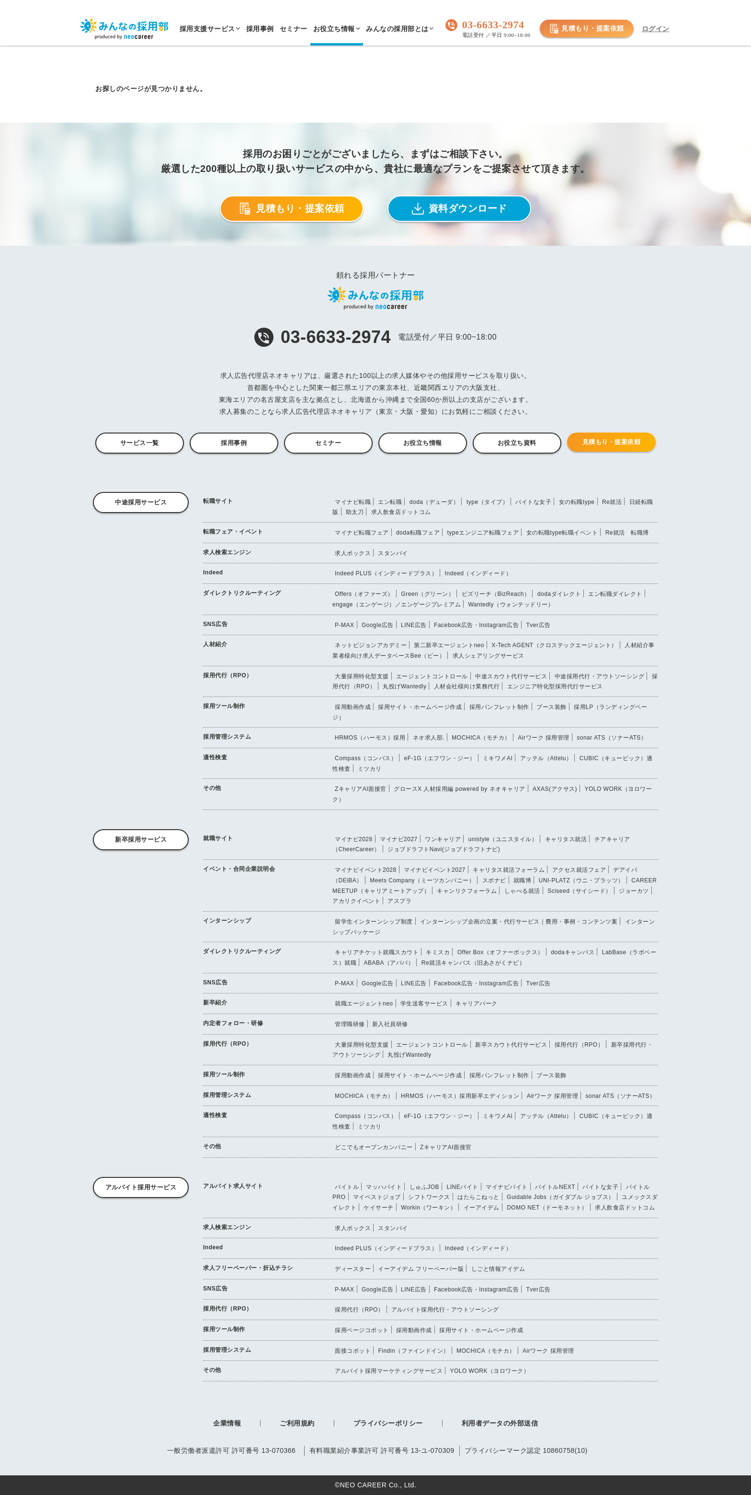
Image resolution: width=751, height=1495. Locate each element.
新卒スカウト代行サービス (511, 1044)
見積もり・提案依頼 (586, 29)
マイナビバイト (507, 1187)
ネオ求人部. (428, 737)
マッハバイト (384, 1187)
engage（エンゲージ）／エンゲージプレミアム (396, 604)
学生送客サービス (424, 1003)
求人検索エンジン (227, 552)
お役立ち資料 (517, 442)
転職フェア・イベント (233, 531)
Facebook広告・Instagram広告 (476, 625)
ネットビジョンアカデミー (371, 645)
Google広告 (378, 625)
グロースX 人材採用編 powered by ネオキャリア (459, 789)
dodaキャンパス (572, 952)
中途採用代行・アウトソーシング (600, 676)
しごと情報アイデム (498, 1269)
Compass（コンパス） (366, 758)
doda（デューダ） (434, 502)
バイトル (347, 1187)
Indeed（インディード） (478, 573)
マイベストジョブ (377, 1197)
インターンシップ (227, 920)
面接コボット (353, 1350)
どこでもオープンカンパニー (374, 1147)
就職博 (522, 880)
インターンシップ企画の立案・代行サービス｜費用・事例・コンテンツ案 (519, 921)
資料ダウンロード (459, 209)
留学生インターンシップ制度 (374, 921)
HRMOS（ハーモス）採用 (370, 737)
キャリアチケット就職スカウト (377, 952)
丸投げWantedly (404, 686)
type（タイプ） (487, 502)
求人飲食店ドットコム (401, 512)
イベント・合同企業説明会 (239, 869)
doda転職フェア (418, 532)
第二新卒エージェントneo (449, 645)
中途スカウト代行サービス (511, 676)
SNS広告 (215, 624)
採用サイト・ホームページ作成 (420, 707)
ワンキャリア (443, 839)
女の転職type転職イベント (562, 532)
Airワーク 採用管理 (543, 737)
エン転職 (390, 502)
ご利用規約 (297, 1423)
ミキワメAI (497, 758)
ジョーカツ (634, 891)
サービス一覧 (139, 442)
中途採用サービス (141, 502)
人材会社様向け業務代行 (467, 686)
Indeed (213, 572)
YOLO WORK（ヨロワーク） (489, 1371)
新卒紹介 (215, 1002)
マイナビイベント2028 (366, 870)
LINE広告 (414, 625)
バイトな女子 (533, 502)
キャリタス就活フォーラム (509, 870)
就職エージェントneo (364, 1003)
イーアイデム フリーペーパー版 (421, 1269)
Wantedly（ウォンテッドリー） (511, 604)
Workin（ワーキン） (428, 1207)
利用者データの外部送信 (500, 1423)
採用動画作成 (353, 707)
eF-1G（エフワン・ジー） (440, 758)
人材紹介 (215, 644)
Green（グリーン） (427, 594)
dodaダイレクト (559, 594)
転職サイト (218, 501)
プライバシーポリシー (388, 1423)
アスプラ (399, 901)
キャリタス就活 (566, 839)
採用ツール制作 (224, 706)
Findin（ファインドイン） (413, 1350)
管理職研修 (350, 1024)
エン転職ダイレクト (615, 594)
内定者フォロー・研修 (233, 1023)
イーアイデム (482, 1207)
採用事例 (234, 442)
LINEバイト (462, 1187)
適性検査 (215, 757)
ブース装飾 (551, 707)
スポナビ (494, 880)
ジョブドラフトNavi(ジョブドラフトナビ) (443, 849)
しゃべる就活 (522, 891)
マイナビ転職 (353, 502)
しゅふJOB (424, 1187)
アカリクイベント (356, 901)
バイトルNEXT (555, 1187)
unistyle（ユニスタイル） (503, 839)
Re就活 (612, 502)
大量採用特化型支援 (362, 676)
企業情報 (227, 1423)
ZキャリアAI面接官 (361, 789)
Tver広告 (538, 625)
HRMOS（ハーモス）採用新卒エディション (460, 1096)
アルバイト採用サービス (141, 1187)
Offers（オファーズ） (364, 594)
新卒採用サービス (141, 839)
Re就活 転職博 (627, 532)
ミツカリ (370, 768)
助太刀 (355, 512)
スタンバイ (393, 553)
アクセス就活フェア (579, 870)
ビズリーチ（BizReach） (496, 594)
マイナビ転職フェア (362, 532)
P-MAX (344, 625)
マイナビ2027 (399, 839)
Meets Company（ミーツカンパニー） (422, 880)
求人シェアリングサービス (488, 655)
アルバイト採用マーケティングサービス (389, 1371)
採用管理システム (227, 736)
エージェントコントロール (432, 676)
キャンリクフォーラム (467, 891)
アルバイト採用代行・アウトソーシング (445, 1309)
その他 (212, 788)
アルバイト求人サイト (233, 1186)
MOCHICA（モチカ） (481, 737)
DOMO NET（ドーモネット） (547, 1207)
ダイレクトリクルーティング (242, 593)
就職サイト (218, 838)
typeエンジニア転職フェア (483, 532)
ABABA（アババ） (389, 962)
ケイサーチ (379, 1207)
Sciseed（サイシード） (579, 891)
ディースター (353, 1269)
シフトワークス (429, 1197)
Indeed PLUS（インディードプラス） (386, 573)
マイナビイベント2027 (435, 870)
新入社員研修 (390, 1024)
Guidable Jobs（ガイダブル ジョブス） (560, 1197)
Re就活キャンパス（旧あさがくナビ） (473, 962)
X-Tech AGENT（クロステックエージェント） (554, 645)
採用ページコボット (362, 1330)
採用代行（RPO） (227, 675)
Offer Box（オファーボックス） (500, 952)
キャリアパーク (476, 1003)
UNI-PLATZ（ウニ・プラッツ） (581, 880)
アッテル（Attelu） (546, 758)
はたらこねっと (478, 1197)
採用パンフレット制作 (499, 707)
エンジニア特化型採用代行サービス (555, 686)
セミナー (328, 442)
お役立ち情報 (422, 442)
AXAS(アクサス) (555, 789)
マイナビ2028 (354, 839)
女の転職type (577, 502)
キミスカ (438, 952)
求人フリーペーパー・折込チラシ (248, 1268)
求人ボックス (353, 553)
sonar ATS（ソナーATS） (612, 737)
